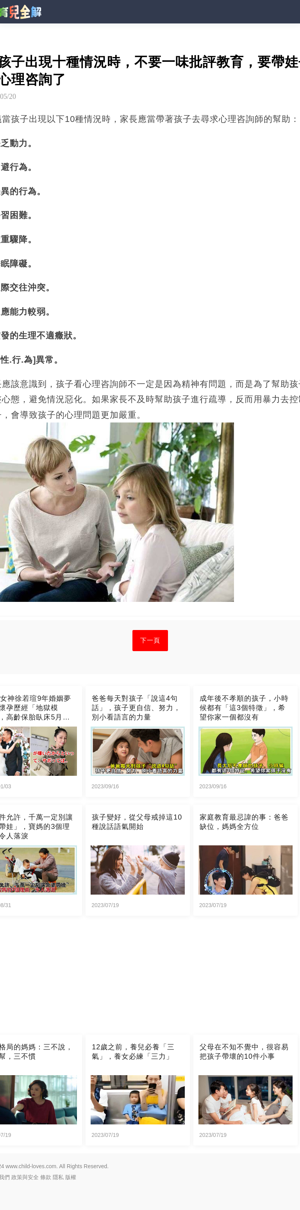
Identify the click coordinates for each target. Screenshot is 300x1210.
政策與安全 (25, 1177)
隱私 (58, 1177)
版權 (70, 1177)
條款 (45, 1177)
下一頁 (150, 640)
